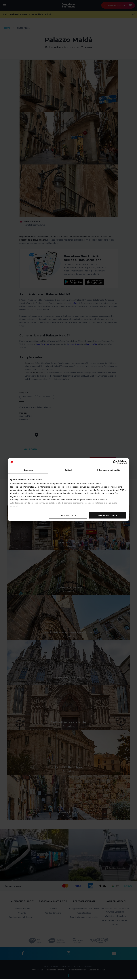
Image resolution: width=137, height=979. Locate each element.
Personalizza (68, 515)
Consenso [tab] (28, 470)
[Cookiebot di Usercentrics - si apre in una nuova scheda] (115, 462)
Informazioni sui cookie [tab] (108, 470)
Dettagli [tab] (68, 470)
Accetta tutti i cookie (107, 515)
